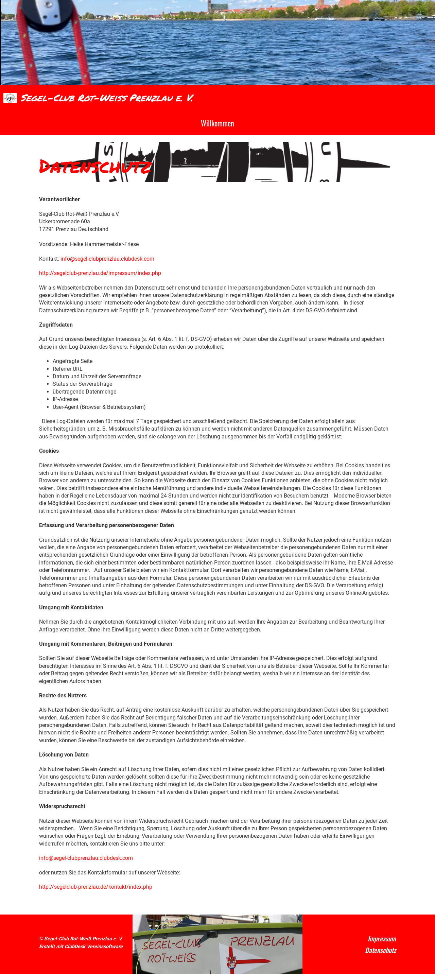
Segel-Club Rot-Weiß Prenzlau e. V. (106, 97)
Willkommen (217, 123)
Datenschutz (380, 950)
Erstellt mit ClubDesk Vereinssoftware (81, 947)
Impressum (382, 938)
